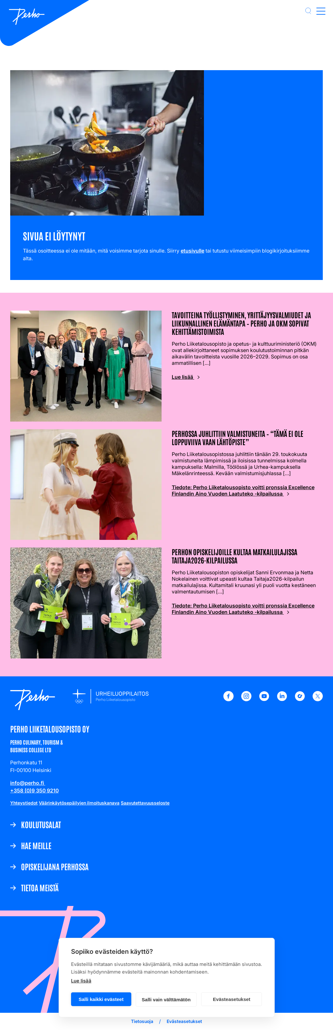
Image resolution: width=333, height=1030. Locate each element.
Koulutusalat (41, 824)
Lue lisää (81, 981)
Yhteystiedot (24, 803)
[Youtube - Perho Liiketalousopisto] (264, 699)
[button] (308, 11)
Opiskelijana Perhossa (55, 866)
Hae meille (36, 845)
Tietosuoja (142, 1021)
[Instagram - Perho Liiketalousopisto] (246, 699)
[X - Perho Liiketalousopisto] (318, 699)
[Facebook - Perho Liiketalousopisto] (228, 699)
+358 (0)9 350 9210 (34, 790)
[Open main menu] (320, 11)
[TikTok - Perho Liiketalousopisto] (300, 699)
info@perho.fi (27, 783)
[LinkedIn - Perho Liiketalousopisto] (282, 699)
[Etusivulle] (27, 17)
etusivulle (192, 250)
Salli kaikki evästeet (101, 999)
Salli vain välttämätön (166, 999)
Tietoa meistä (40, 887)
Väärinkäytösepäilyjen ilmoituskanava (79, 803)
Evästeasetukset (231, 999)
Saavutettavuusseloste (145, 803)
